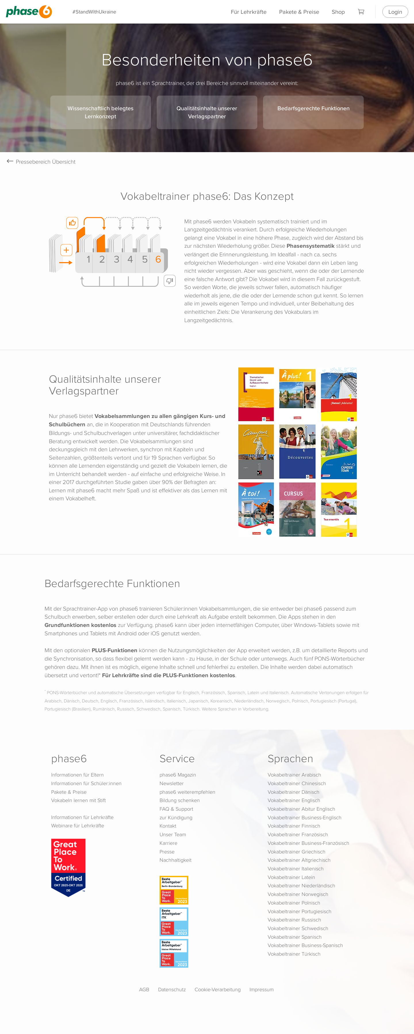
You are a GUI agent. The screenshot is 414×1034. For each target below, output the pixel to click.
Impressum (262, 989)
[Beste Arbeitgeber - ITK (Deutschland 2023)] (208, 921)
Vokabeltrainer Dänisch (293, 791)
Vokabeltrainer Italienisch (296, 868)
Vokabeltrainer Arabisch (294, 774)
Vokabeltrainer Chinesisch (297, 783)
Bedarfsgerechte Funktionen (313, 108)
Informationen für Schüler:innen (86, 783)
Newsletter (172, 783)
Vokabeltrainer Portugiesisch (299, 911)
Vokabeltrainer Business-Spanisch (305, 945)
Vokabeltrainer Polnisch (294, 902)
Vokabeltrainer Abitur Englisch (301, 808)
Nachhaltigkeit (175, 859)
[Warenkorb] (361, 11)
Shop (338, 11)
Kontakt (168, 825)
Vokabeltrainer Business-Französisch (308, 843)
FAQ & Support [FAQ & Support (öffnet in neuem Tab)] (176, 808)
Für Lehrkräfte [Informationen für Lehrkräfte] (249, 11)
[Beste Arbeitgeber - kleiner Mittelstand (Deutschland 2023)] (208, 953)
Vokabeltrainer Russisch (294, 919)
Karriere (168, 843)
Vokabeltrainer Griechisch (296, 851)
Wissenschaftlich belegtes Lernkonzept (100, 112)
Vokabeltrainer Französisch (298, 834)
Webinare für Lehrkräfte (77, 825)
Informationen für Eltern (77, 774)
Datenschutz (172, 989)
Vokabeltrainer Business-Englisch (305, 817)
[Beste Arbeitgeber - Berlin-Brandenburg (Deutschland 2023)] (208, 890)
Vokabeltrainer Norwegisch (298, 894)
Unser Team (173, 834)
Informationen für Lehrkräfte (82, 817)
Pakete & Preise (299, 11)
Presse (167, 851)
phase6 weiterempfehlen (187, 791)
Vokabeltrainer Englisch (294, 800)
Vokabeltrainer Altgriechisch (299, 859)
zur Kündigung (176, 817)
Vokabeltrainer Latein (291, 877)
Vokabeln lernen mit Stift (78, 800)
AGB (144, 989)
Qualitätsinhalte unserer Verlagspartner (207, 112)
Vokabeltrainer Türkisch (294, 953)
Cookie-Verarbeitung (218, 989)
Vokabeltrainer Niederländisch (301, 885)
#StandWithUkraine (94, 11)
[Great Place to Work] (68, 867)
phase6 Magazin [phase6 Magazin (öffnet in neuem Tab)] (178, 774)
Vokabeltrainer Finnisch (294, 825)
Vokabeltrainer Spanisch (295, 936)
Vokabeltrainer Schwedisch (298, 928)
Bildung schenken (180, 800)
